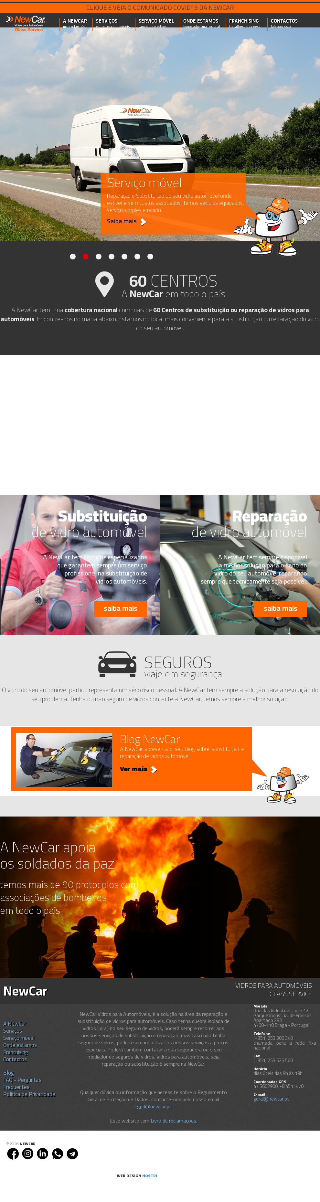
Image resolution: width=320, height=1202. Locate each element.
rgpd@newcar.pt (153, 1106)
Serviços (113, 23)
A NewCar (75, 23)
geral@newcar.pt (271, 1098)
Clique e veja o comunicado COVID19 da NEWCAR (160, 7)
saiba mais (120, 608)
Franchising (245, 23)
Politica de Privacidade (29, 1094)
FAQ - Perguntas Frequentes (22, 1083)
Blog (8, 1073)
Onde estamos (201, 23)
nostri (149, 1175)
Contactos (284, 23)
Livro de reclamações (173, 1120)
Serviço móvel (156, 23)
